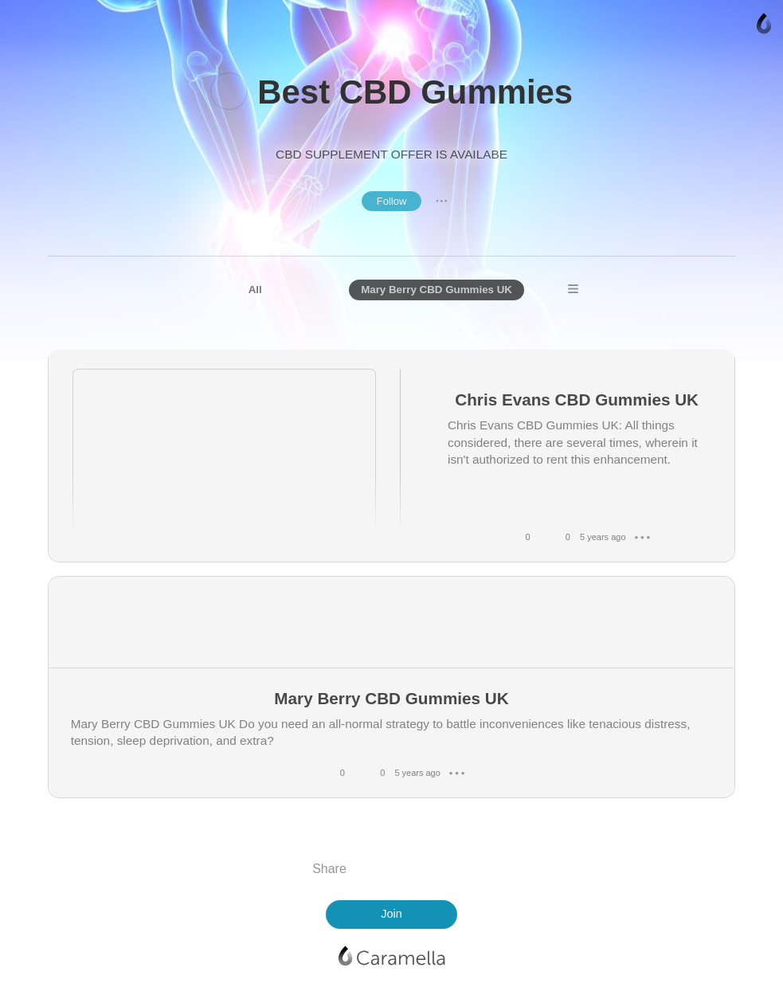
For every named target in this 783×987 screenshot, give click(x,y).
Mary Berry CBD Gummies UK (436, 290)
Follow (392, 201)
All (255, 290)
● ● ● (441, 201)
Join (391, 913)
